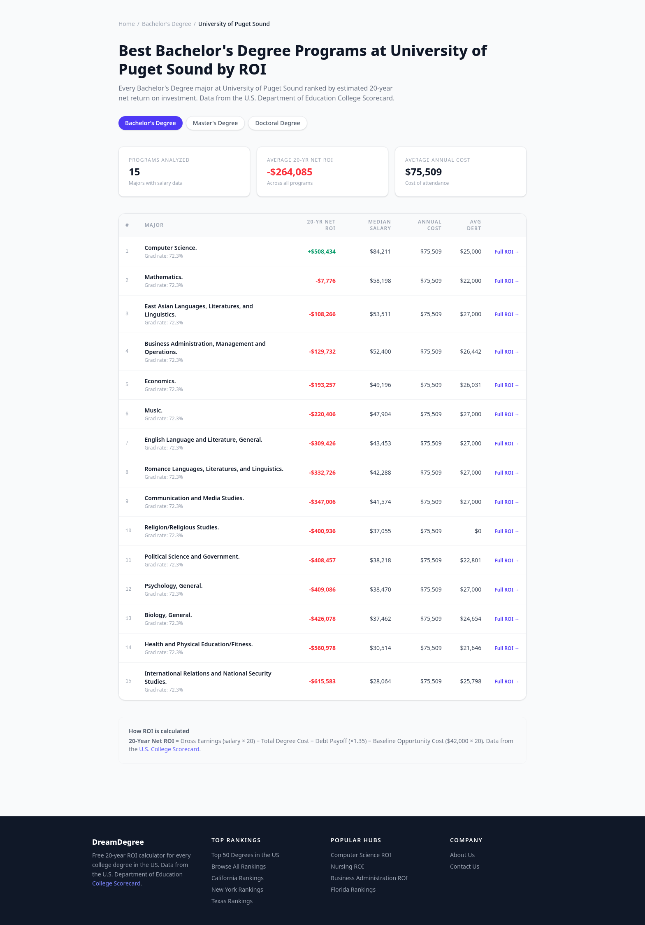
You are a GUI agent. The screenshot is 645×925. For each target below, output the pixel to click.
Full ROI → (507, 252)
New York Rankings (237, 889)
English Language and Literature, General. (203, 439)
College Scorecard (116, 883)
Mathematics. (163, 277)
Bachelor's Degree (166, 24)
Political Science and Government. (191, 556)
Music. (153, 410)
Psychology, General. (173, 585)
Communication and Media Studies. (194, 498)
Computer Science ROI (361, 855)
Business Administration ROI (369, 878)
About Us (462, 855)
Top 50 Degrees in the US (245, 855)
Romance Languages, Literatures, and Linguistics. (213, 469)
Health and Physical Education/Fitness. (198, 644)
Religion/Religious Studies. (181, 527)
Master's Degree (215, 123)
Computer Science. (170, 248)
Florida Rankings (353, 889)
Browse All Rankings (238, 866)
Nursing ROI (347, 866)
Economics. (160, 381)
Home (126, 24)
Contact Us (464, 866)
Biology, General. (168, 615)
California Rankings (237, 878)
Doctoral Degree (277, 123)
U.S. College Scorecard (169, 749)
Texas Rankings (232, 901)
